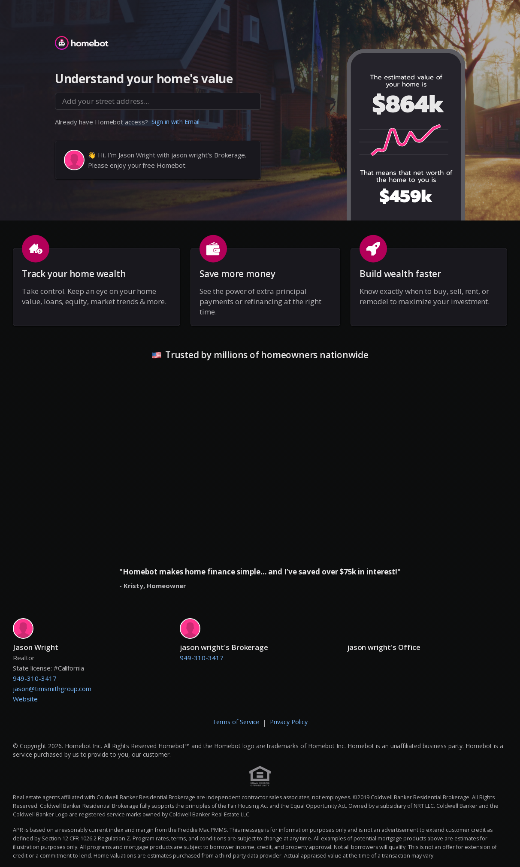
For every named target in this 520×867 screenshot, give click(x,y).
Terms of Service (236, 722)
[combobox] (158, 101)
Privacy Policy (289, 722)
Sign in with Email (175, 122)
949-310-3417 (35, 678)
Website (25, 699)
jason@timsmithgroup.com (52, 688)
